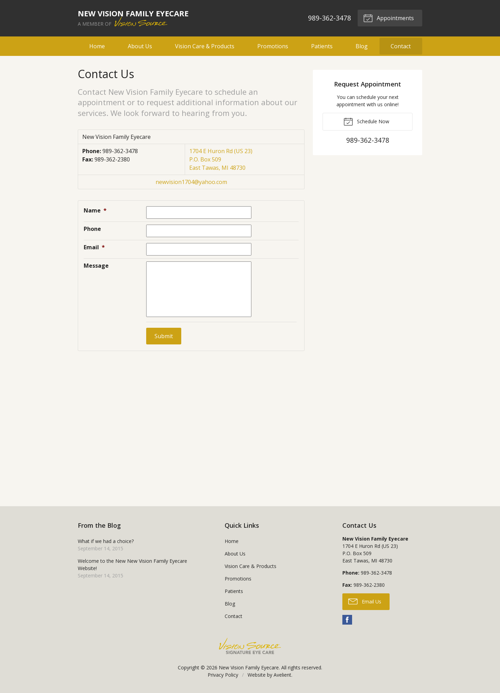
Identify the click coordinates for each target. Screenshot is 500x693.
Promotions (272, 46)
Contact (401, 46)
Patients (322, 46)
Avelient (282, 674)
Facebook (347, 620)
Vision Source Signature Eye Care (250, 646)
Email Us (364, 601)
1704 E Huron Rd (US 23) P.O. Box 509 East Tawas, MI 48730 (220, 159)
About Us (140, 46)
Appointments (388, 18)
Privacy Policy (223, 674)
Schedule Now (366, 121)
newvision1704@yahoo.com (191, 182)
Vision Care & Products (204, 46)
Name (95, 210)
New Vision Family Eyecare (249, 667)
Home (97, 46)
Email (94, 247)
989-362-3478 (329, 18)
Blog (362, 46)
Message (96, 265)
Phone (92, 229)
